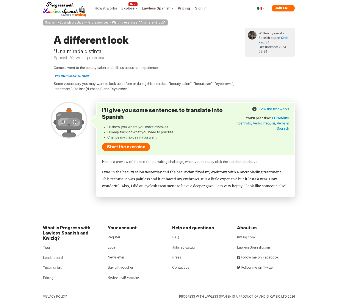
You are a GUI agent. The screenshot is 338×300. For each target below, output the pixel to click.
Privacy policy (55, 296)
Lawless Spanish (158, 8)
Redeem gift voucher (124, 277)
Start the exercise (126, 146)
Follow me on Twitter (255, 267)
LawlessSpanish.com (253, 247)
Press (176, 257)
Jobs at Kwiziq (183, 247)
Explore (129, 8)
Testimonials (52, 267)
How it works (106, 8)
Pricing (184, 8)
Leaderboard (53, 257)
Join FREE (283, 8)
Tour (46, 247)
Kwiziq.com (246, 237)
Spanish (50, 22)
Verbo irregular (264, 123)
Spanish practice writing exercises (84, 22)
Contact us (180, 267)
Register (114, 237)
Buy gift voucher (120, 267)
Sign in (201, 8)
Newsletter (116, 257)
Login (112, 247)
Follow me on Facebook (258, 257)
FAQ (175, 237)
